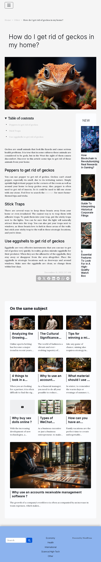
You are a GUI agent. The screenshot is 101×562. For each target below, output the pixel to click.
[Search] (16, 540)
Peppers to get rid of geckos (23, 124)
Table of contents (21, 118)
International (50, 547)
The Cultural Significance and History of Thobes (50, 339)
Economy (50, 538)
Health (50, 542)
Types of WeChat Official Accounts (47, 424)
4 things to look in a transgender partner (21, 382)
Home (8, 20)
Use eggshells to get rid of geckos (26, 137)
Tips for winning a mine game (79, 337)
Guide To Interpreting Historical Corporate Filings (88, 209)
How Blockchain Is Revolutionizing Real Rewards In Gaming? (90, 161)
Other (17, 20)
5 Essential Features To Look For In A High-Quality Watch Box (86, 263)
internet (49, 192)
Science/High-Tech (50, 551)
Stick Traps (15, 130)
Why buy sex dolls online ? (22, 420)
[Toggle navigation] (9, 5)
